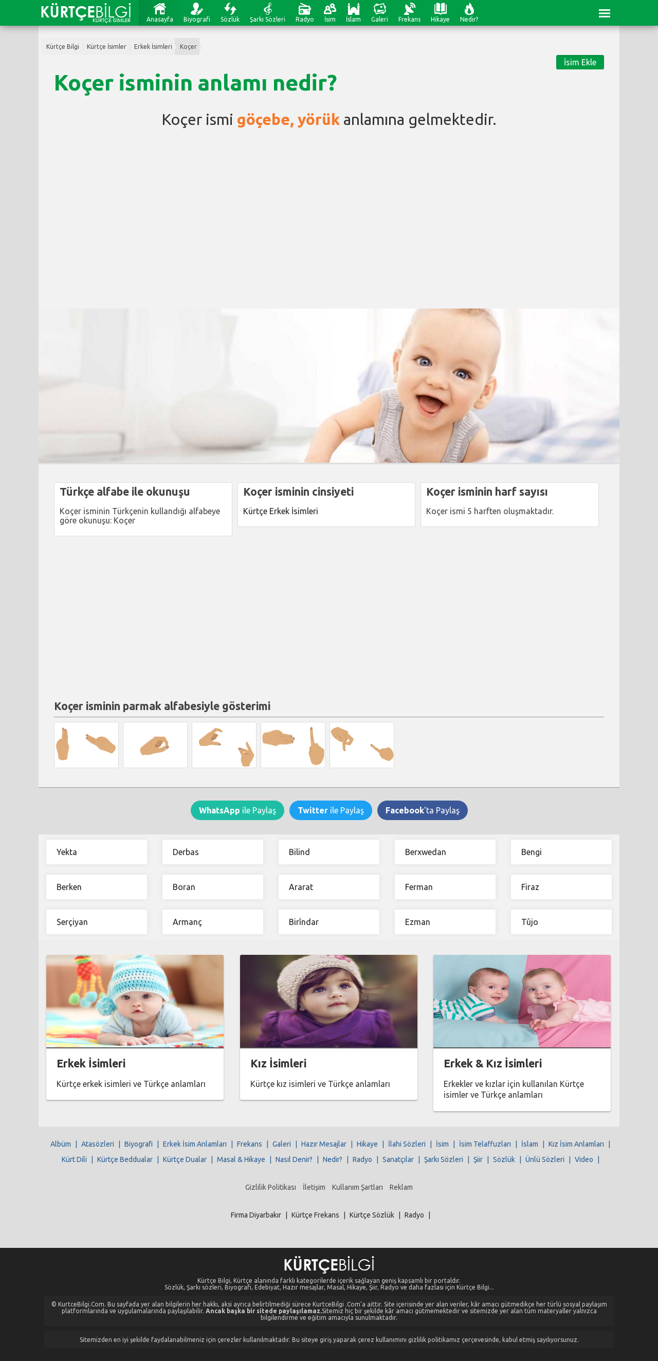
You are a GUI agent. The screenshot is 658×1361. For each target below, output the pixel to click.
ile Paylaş (237, 810)
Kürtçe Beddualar (125, 1159)
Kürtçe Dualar (185, 1159)
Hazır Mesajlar (323, 1144)
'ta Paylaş (423, 810)
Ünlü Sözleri (544, 1159)
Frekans (409, 19)
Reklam (401, 1187)
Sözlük (230, 19)
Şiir (478, 1159)
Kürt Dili (74, 1159)
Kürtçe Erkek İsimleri (280, 511)
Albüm (60, 1144)
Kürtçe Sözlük (372, 1215)
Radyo (305, 19)
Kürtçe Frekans (315, 1215)
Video (584, 1159)
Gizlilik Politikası (270, 1187)
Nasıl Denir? (294, 1159)
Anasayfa (160, 19)
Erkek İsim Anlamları (195, 1144)
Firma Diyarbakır (256, 1215)
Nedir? (469, 19)
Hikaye (440, 19)
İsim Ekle (580, 62)
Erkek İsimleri (153, 46)
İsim (330, 19)
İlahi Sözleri (407, 1144)
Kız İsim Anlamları (576, 1144)
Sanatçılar (398, 1159)
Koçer (188, 46)
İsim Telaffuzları (485, 1144)
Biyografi (197, 19)
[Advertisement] (329, 216)
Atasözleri (97, 1144)
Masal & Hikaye (241, 1159)
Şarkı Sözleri (267, 19)
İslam (353, 19)
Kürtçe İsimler (106, 46)
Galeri (379, 19)
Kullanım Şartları (357, 1187)
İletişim (314, 1187)
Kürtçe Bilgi (62, 46)
